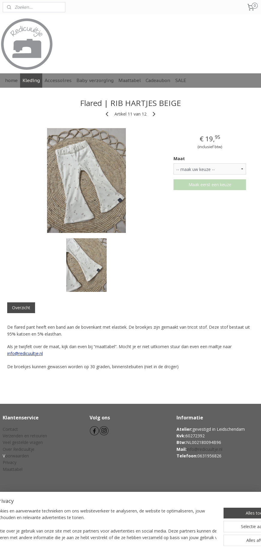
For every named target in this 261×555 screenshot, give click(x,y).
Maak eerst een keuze (209, 184)
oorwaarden (17, 456)
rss (118, 544)
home (11, 80)
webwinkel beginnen (141, 544)
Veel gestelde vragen (23, 442)
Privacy (9, 462)
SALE (180, 80)
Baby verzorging (95, 80)
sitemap (105, 544)
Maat (179, 158)
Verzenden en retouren (25, 436)
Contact (10, 429)
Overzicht (21, 307)
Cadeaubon (158, 80)
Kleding (31, 80)
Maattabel (129, 80)
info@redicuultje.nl (204, 449)
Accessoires (58, 80)
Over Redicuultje (18, 449)
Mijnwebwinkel (194, 544)
